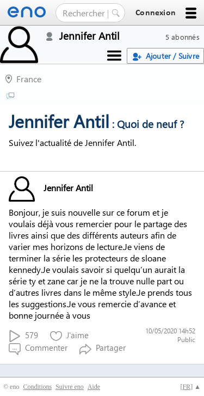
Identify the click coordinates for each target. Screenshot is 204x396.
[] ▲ (190, 387)
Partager (102, 348)
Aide (94, 387)
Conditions (37, 387)
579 (23, 336)
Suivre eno (69, 387)
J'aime (69, 336)
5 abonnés (182, 36)
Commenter (38, 348)
